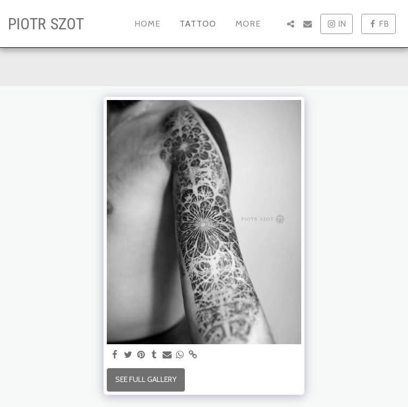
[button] (291, 24)
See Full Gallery (145, 379)
